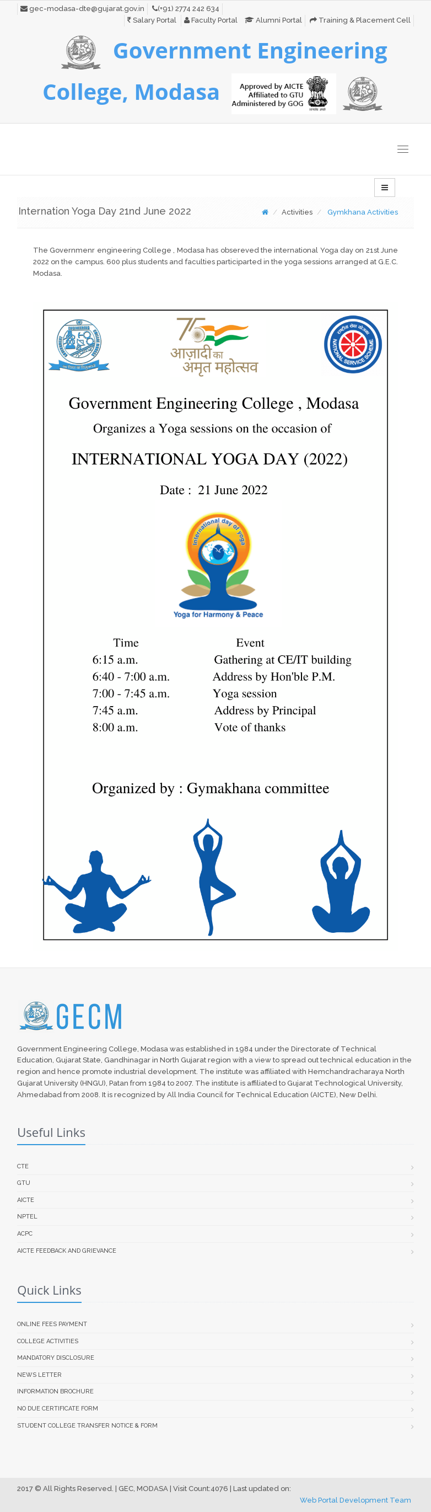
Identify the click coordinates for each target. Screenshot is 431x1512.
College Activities (47, 1341)
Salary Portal (151, 20)
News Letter (39, 1375)
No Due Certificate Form (57, 1408)
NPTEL (27, 1216)
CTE (23, 1166)
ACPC (25, 1233)
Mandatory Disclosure (55, 1357)
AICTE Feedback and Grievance (66, 1250)
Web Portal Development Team (355, 1500)
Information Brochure (55, 1391)
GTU (23, 1183)
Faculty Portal (211, 20)
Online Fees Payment (52, 1324)
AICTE (25, 1200)
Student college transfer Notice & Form (87, 1425)
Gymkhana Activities (362, 212)
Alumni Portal (273, 20)
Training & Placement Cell (360, 20)
